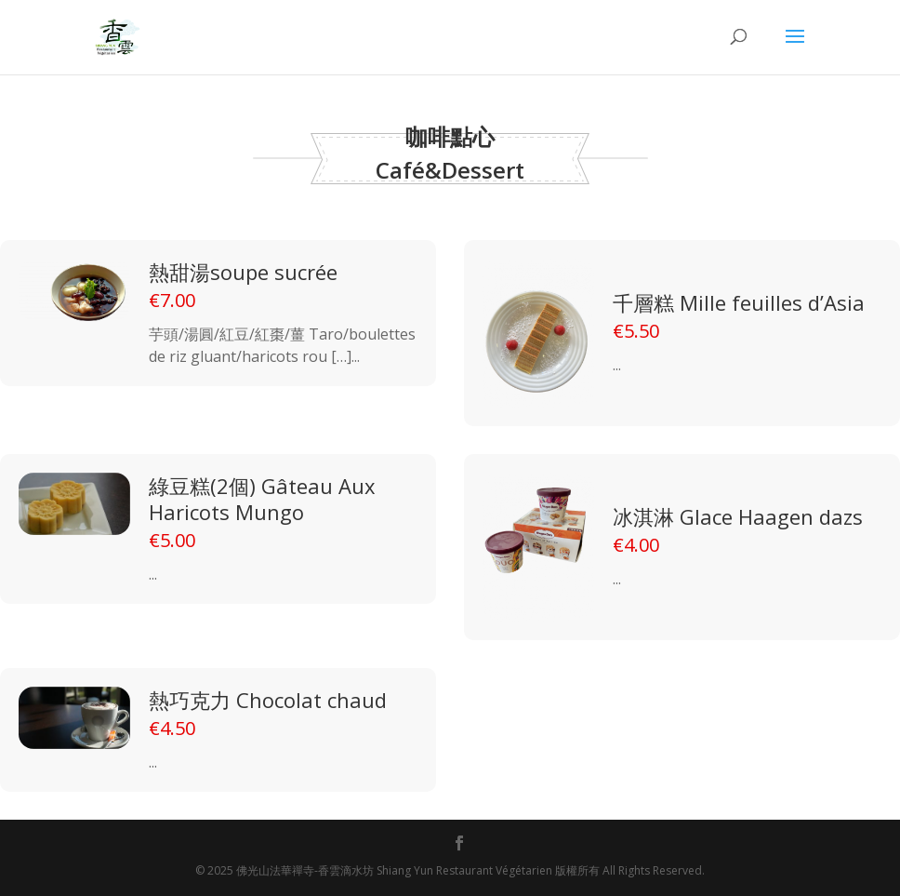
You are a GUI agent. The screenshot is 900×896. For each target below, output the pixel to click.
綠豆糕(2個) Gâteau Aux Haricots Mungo (262, 499)
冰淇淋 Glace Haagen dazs (738, 516)
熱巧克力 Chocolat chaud (268, 700)
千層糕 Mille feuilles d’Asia (739, 302)
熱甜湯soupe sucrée (243, 272)
